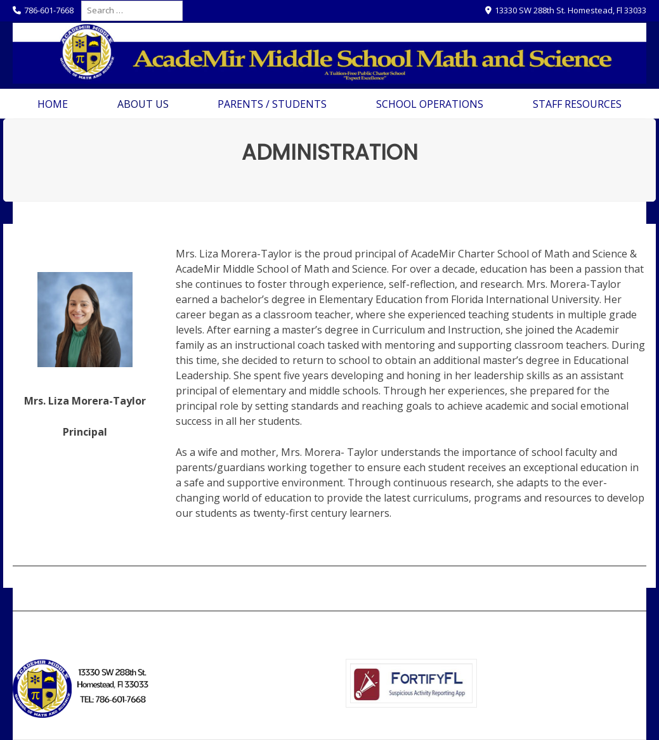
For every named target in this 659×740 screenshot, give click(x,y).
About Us (143, 104)
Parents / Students (272, 104)
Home (52, 104)
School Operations (429, 104)
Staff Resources (577, 104)
